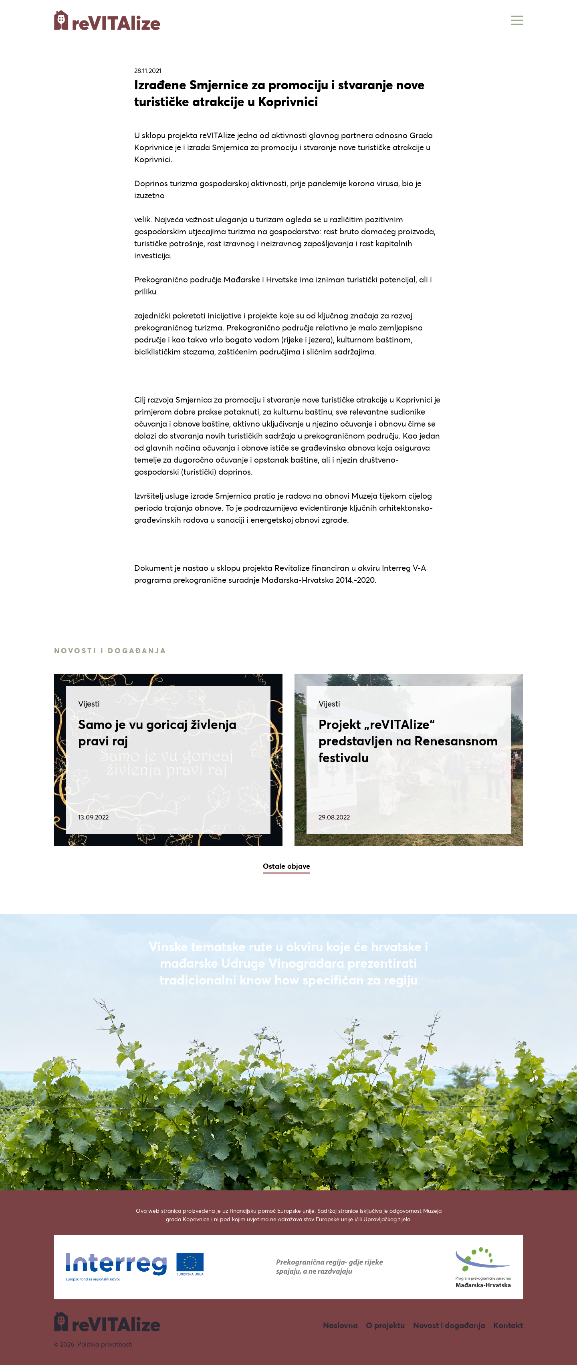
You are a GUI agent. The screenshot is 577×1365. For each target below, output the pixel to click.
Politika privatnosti (105, 1344)
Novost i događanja (449, 1325)
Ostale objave (286, 866)
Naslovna (340, 1325)
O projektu (385, 1325)
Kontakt (508, 1325)
